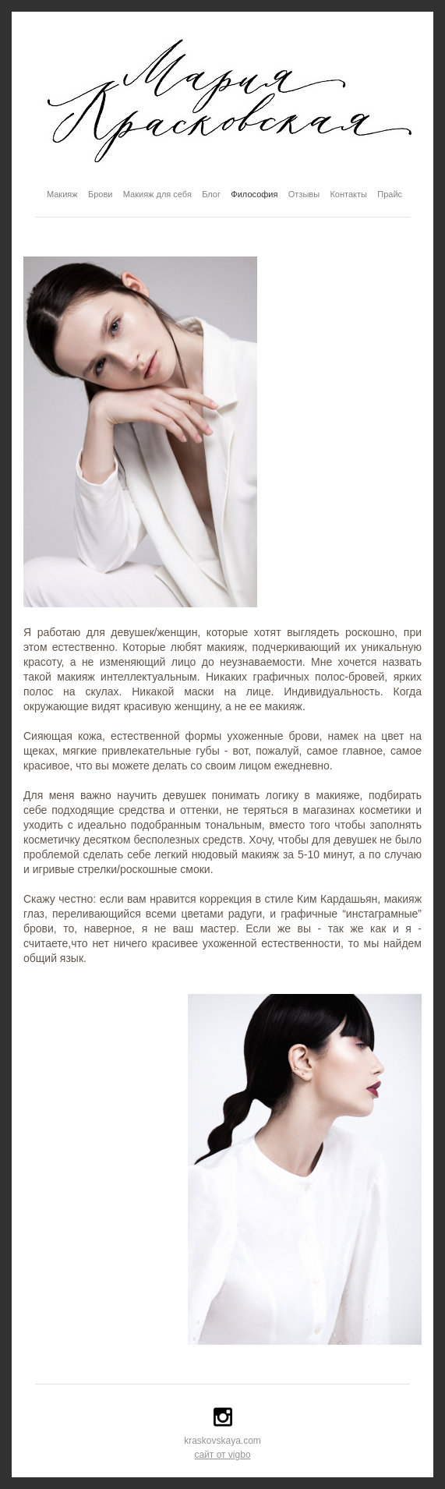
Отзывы (304, 194)
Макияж (62, 194)
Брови (100, 194)
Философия (254, 194)
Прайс (389, 194)
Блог (211, 194)
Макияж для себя (157, 194)
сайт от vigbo (222, 1454)
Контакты (348, 194)
